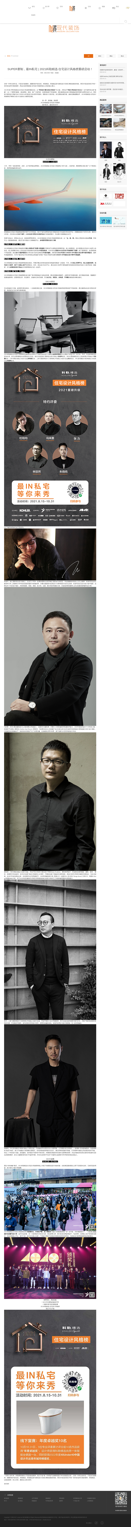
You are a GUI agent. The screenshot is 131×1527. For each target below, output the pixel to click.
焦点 (122, 56)
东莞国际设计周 (77, 1498)
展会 (111, 56)
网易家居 (20, 1498)
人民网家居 (90, 1501)
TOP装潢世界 (49, 1501)
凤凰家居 (34, 1501)
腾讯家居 (61, 1498)
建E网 (61, 1501)
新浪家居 (6, 1498)
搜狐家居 (48, 1498)
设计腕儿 (20, 1501)
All (88, 56)
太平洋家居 (35, 1498)
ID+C (5, 1501)
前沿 (99, 56)
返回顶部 (6, 1483)
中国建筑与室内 (91, 1498)
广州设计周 (76, 1501)
